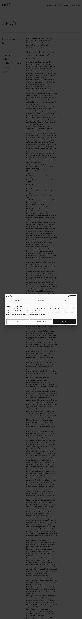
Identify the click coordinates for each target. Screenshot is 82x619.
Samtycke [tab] (17, 300)
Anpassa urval (41, 321)
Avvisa (17, 321)
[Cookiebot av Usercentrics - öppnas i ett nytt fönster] (69, 296)
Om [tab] (65, 300)
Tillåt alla (64, 321)
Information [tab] (41, 300)
